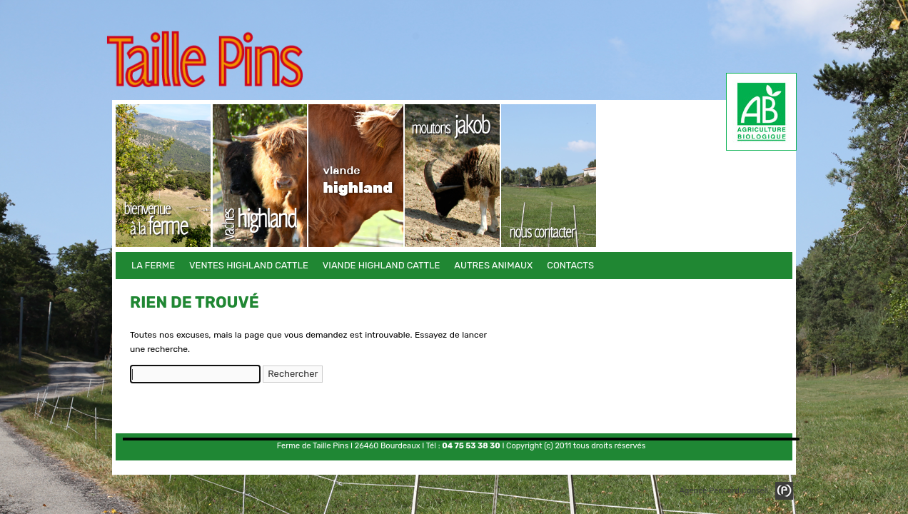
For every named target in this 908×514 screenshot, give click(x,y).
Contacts (549, 175)
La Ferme (164, 175)
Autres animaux (453, 175)
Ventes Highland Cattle (260, 175)
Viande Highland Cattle (356, 175)
